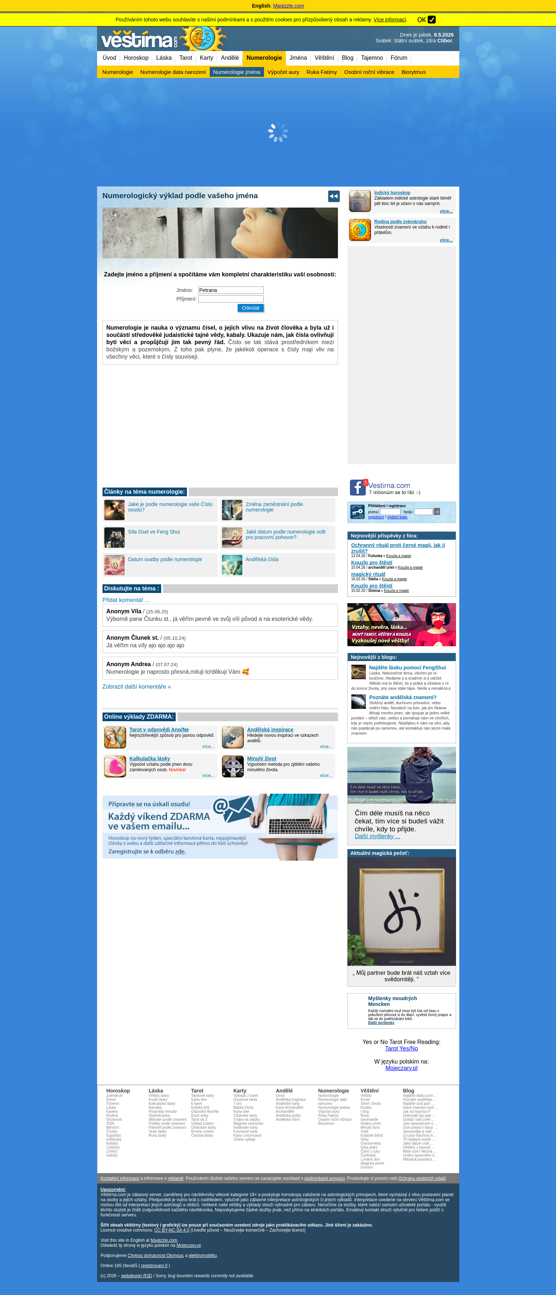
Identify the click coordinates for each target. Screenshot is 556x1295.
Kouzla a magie (398, 556)
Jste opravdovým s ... (420, 1123)
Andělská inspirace (270, 729)
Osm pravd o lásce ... (420, 1127)
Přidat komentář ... (126, 600)
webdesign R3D (136, 1275)
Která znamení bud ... (420, 1108)
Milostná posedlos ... (419, 1159)
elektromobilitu (203, 1255)
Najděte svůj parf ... (418, 1104)
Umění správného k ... (421, 1155)
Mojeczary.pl (401, 1068)
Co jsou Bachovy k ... (420, 1135)
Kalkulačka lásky (150, 758)
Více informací (390, 19)
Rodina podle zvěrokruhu (401, 221)
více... (446, 211)
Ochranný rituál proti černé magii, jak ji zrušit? (398, 548)
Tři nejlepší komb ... (419, 1139)
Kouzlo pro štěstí (372, 562)
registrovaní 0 (154, 1265)
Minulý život (261, 758)
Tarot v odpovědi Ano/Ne (159, 729)
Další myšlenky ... (377, 836)
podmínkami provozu (324, 1178)
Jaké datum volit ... (418, 1143)
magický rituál (368, 574)
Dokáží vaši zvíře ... (419, 1119)
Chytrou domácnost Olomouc (155, 1255)
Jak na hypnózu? (417, 1112)
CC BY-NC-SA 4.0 (171, 1230)
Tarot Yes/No (401, 1048)
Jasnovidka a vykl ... (419, 1131)
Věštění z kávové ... (419, 1147)
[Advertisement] (278, 132)
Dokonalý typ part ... (419, 1116)
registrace (376, 517)
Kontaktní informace (120, 1178)
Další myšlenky (381, 1023)
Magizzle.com (288, 6)
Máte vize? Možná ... (419, 1151)
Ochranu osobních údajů (422, 1178)
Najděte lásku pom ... (420, 1096)
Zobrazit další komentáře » (137, 687)
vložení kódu (397, 517)
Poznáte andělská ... (419, 1100)
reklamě (176, 1178)
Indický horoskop (392, 192)
